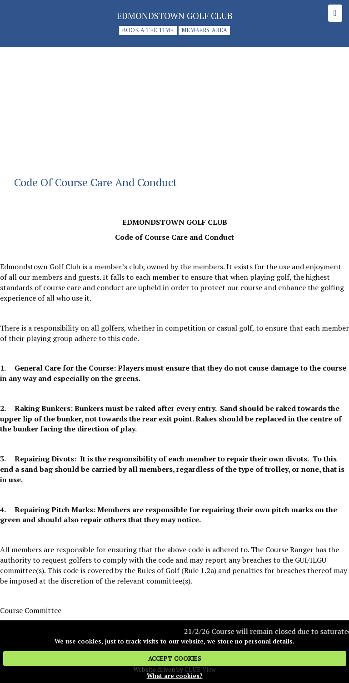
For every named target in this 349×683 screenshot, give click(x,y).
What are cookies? (175, 676)
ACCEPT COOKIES (174, 658)
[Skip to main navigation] (335, 13)
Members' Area (204, 31)
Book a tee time (148, 31)
